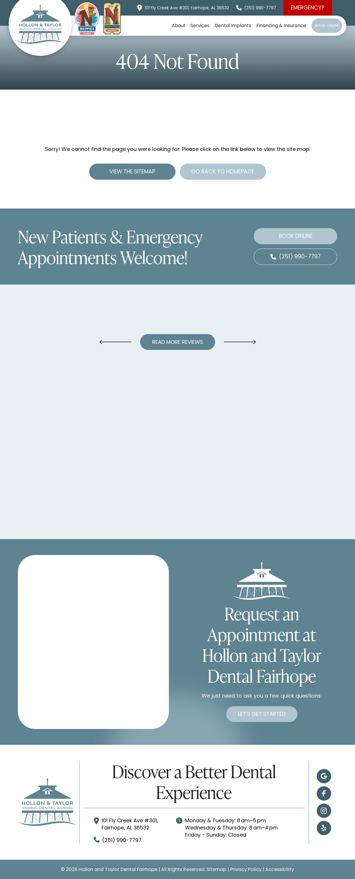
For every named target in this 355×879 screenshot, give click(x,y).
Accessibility (279, 869)
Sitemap (216, 869)
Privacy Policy (246, 869)
